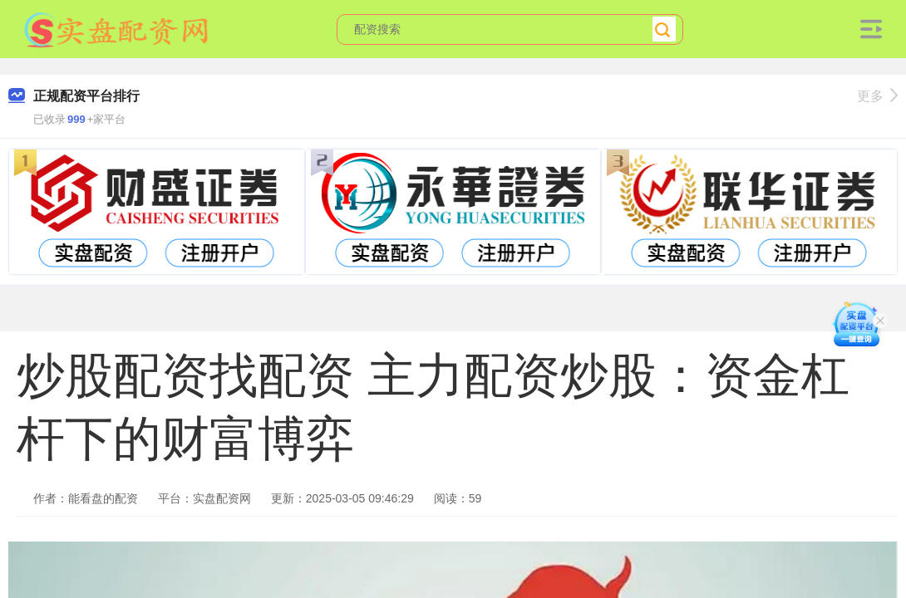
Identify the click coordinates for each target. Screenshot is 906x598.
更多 (877, 96)
